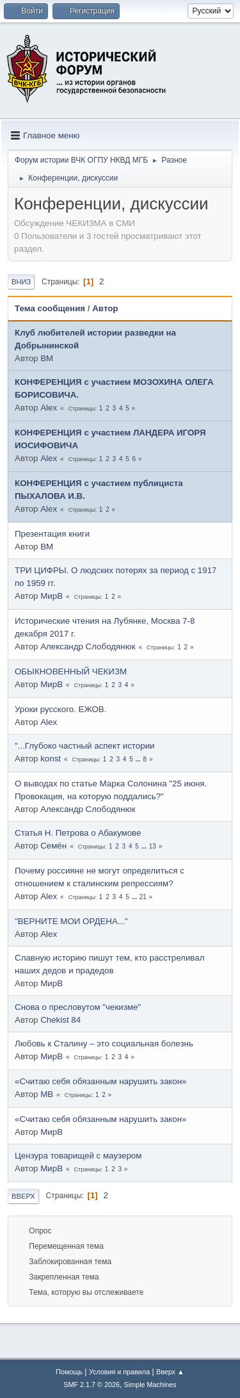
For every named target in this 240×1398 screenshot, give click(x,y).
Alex (48, 407)
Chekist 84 (60, 1020)
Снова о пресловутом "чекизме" (78, 1007)
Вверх (23, 1196)
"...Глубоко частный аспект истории (85, 746)
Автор (105, 308)
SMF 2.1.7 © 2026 (91, 1384)
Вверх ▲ (170, 1372)
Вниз (21, 282)
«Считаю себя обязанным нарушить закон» (100, 1081)
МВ (46, 1094)
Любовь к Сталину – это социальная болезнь (104, 1043)
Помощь (69, 1372)
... (139, 759)
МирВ (51, 596)
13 (152, 846)
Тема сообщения (50, 308)
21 (143, 896)
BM (46, 358)
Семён (53, 845)
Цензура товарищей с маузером (78, 1155)
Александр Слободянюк (87, 646)
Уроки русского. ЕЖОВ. (60, 709)
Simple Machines (150, 1384)
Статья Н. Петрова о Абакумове (78, 833)
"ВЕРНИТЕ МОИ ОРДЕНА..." (71, 921)
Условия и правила (119, 1372)
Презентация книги (52, 534)
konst (50, 758)
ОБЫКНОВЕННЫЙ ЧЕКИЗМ (71, 671)
